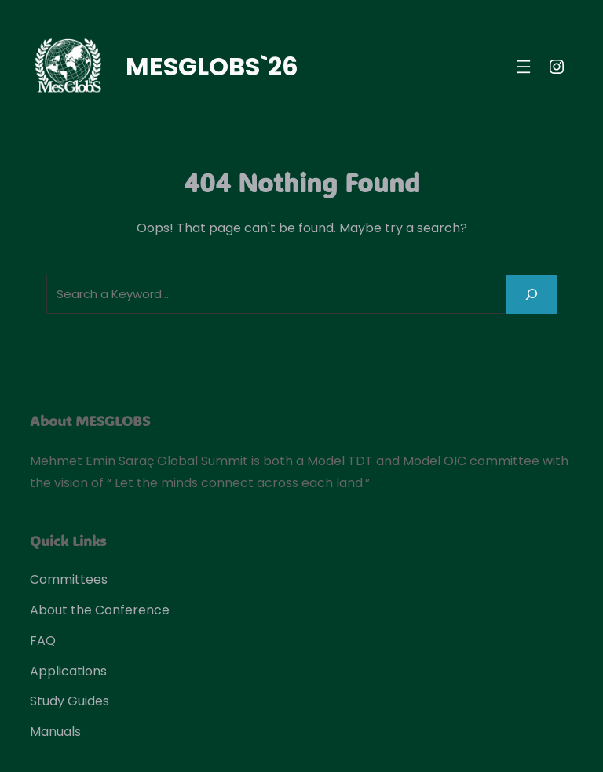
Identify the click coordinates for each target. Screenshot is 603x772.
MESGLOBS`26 (212, 66)
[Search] (531, 294)
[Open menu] (523, 66)
